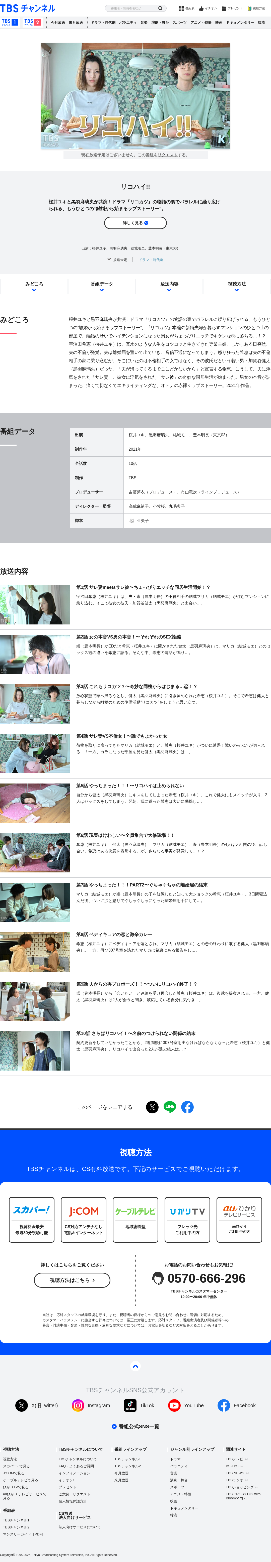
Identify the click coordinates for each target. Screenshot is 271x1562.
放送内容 (169, 284)
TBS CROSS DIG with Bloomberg (243, 1496)
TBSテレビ (234, 1459)
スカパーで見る (16, 1466)
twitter (152, 1107)
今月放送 (58, 23)
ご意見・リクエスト (74, 1494)
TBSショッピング (240, 1487)
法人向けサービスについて (80, 1527)
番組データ (102, 284)
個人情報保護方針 (73, 1501)
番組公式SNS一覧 (139, 1426)
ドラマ (175, 1459)
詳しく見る (133, 223)
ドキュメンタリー (240, 23)
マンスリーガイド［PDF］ (24, 1534)
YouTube (194, 1405)
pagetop (135, 1366)
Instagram (99, 1405)
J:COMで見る (14, 1473)
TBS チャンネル (27, 8)
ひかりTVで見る (16, 1487)
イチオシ (211, 8)
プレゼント (235, 8)
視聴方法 (259, 8)
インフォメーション (74, 1473)
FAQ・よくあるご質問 (76, 1466)
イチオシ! (66, 1480)
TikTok (147, 1405)
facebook (187, 1107)
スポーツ (180, 23)
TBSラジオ (234, 1480)
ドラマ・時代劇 (103, 23)
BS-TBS (232, 1466)
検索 (160, 8)
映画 (218, 23)
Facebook (245, 1405)
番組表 (189, 8)
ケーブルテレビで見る (20, 1480)
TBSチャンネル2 (33, 23)
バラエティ (128, 23)
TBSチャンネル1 (10, 23)
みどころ (34, 284)
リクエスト (168, 155)
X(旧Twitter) (44, 1405)
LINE (170, 1107)
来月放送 (76, 23)
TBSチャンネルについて (78, 1459)
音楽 (144, 23)
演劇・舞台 (160, 23)
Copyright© (7, 1555)
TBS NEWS (235, 1473)
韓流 (261, 23)
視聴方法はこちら (70, 1280)
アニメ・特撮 (201, 23)
